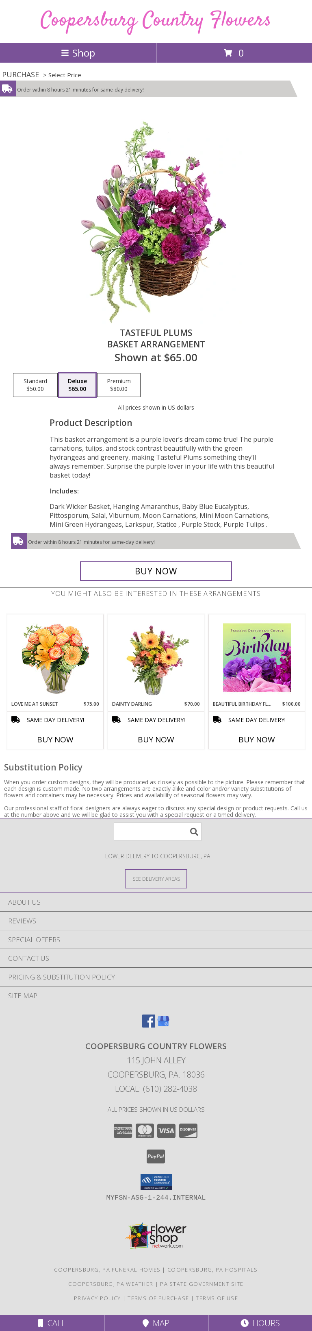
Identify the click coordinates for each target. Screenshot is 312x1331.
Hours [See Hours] (260, 1323)
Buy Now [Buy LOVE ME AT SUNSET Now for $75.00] (55, 739)
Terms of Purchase (158, 1298)
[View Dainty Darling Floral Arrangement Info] (156, 657)
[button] (156, 1182)
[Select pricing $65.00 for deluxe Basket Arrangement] (77, 385)
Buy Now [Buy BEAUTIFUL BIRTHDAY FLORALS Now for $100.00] (256, 739)
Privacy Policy (97, 1298)
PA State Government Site (201, 1283)
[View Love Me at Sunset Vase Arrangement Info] (55, 657)
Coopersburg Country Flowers (156, 20)
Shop (78, 52)
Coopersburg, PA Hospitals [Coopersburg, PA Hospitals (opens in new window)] (212, 1269)
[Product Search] (158, 832)
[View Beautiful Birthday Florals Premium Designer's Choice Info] (257, 657)
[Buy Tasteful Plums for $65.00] (156, 571)
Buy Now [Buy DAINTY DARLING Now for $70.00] (156, 739)
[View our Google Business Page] (163, 1025)
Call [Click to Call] (51, 1323)
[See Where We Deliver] (156, 878)
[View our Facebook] (148, 1025)
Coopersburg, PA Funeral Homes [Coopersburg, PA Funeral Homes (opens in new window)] (107, 1269)
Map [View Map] (156, 1323)
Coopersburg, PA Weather (110, 1283)
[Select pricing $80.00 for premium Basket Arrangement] (119, 385)
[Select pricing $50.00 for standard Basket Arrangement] (35, 385)
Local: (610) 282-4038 (156, 1088)
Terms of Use (217, 1298)
